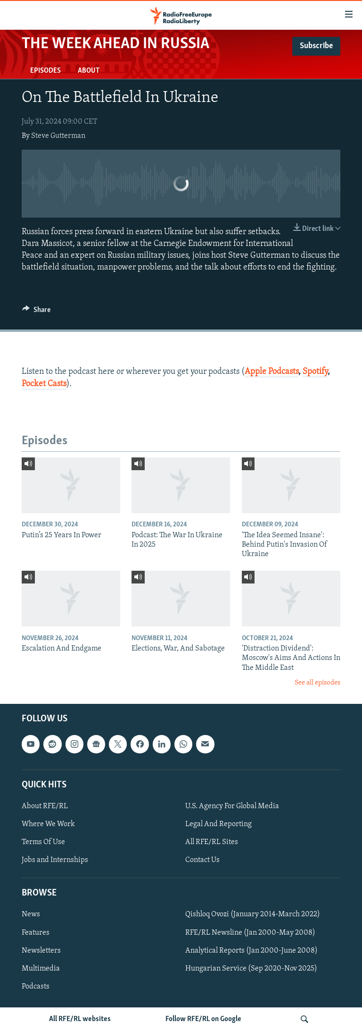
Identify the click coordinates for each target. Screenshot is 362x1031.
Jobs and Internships (55, 860)
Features (35, 933)
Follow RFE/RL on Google (203, 1019)
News (31, 915)
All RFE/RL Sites (211, 842)
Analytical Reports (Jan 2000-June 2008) (251, 951)
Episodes (45, 71)
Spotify (315, 371)
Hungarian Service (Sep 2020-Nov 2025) (251, 968)
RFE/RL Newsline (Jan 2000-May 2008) (250, 933)
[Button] (36, 312)
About (88, 71)
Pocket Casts (44, 384)
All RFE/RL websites (80, 1019)
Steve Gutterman (58, 136)
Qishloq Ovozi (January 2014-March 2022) (252, 915)
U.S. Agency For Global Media (232, 806)
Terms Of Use (43, 842)
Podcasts (35, 986)
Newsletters (41, 951)
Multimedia (41, 968)
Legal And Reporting (218, 824)
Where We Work (48, 824)
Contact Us (202, 860)
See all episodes (317, 682)
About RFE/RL (45, 806)
